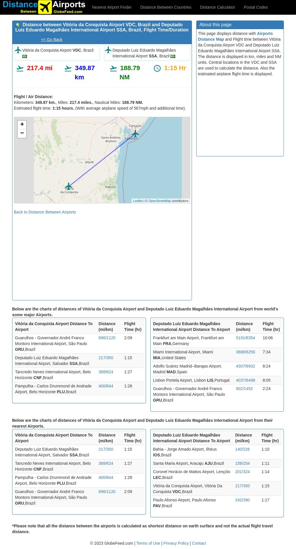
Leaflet (138, 201)
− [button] (22, 133)
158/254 (242, 463)
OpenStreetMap (159, 201)
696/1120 (107, 338)
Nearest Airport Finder (112, 7)
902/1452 (244, 388)
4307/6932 (245, 366)
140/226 (242, 449)
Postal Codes (256, 7)
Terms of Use (148, 543)
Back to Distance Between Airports (45, 212)
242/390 (242, 500)
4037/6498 (245, 380)
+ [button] (22, 125)
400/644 (106, 386)
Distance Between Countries (165, 7)
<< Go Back (51, 39)
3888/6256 (245, 352)
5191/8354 (245, 338)
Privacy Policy (177, 543)
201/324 (242, 471)
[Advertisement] (102, 255)
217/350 (106, 357)
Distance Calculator (217, 7)
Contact (199, 543)
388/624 (106, 372)
